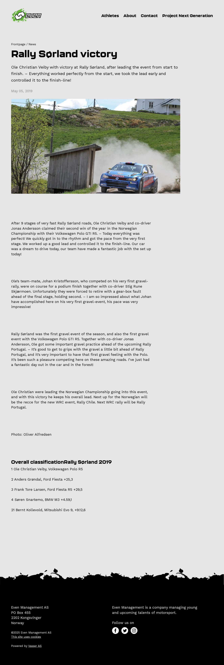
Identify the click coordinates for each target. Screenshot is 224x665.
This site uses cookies (26, 636)
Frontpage (18, 44)
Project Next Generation (187, 15)
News (32, 44)
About (129, 15)
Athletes (110, 15)
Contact (149, 15)
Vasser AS (35, 646)
